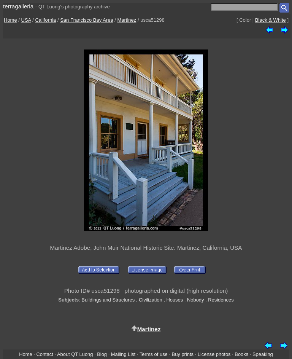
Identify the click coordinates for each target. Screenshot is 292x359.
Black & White (270, 20)
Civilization (150, 300)
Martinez (126, 20)
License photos (214, 354)
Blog (102, 354)
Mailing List (123, 354)
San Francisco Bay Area (86, 20)
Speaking (262, 354)
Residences (220, 300)
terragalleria (18, 6)
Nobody (195, 300)
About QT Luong (75, 354)
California (45, 20)
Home (10, 20)
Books (241, 354)
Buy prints (183, 354)
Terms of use (154, 354)
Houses (174, 300)
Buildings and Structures (108, 300)
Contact (44, 354)
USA (26, 20)
